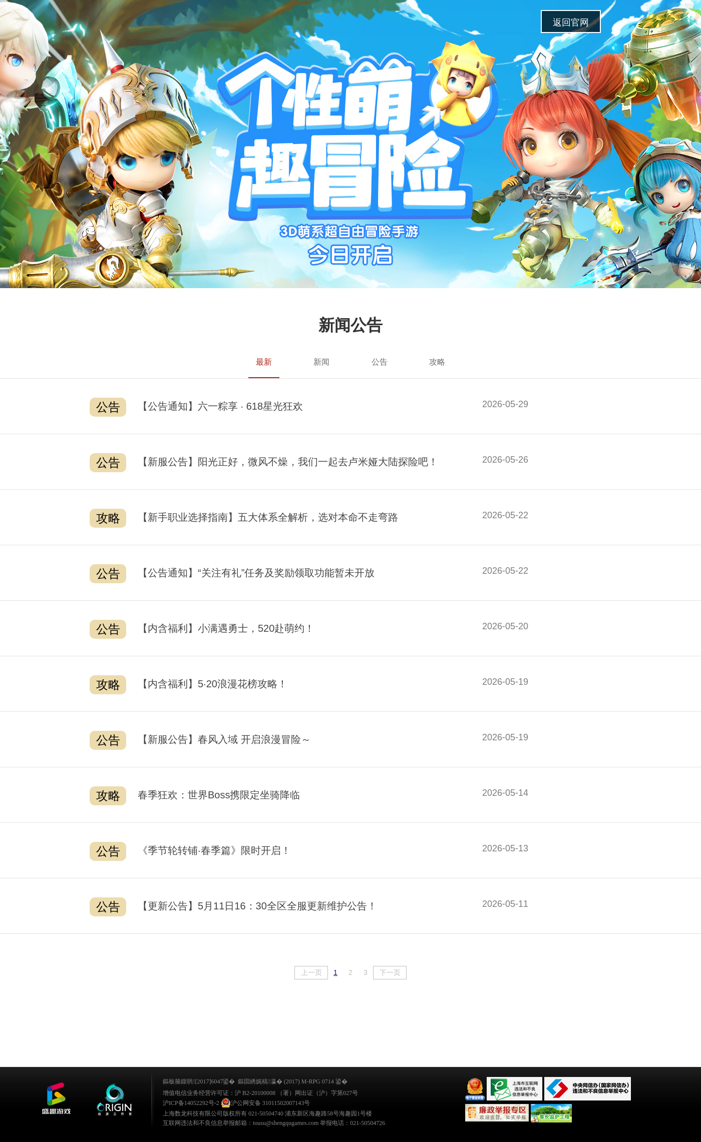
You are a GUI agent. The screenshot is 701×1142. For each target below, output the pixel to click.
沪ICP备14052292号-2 (191, 1102)
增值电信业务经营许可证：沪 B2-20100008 (219, 1092)
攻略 (437, 362)
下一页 (390, 972)
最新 (264, 362)
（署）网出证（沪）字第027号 (317, 1092)
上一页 (311, 972)
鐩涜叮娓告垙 (56, 1098)
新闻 (321, 362)
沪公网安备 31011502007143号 (265, 1103)
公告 (380, 362)
